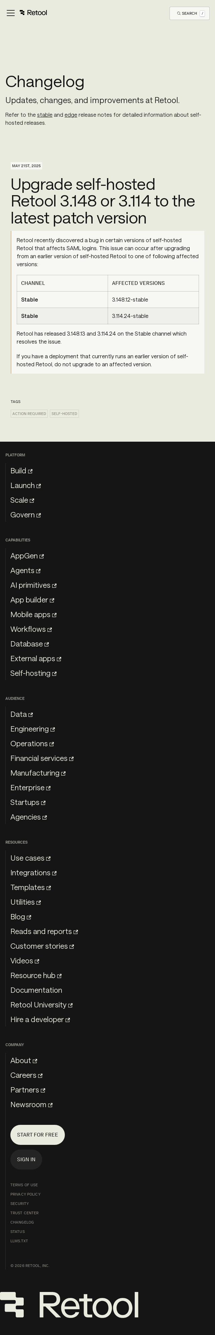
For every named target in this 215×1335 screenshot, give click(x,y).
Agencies (28, 816)
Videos (24, 960)
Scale (22, 499)
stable (44, 114)
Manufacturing (38, 772)
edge (71, 114)
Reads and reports (44, 931)
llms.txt (19, 1241)
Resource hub (36, 975)
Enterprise (30, 787)
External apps (35, 658)
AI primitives (33, 584)
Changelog (22, 1222)
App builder (32, 599)
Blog (20, 916)
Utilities (25, 901)
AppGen (27, 555)
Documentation (36, 989)
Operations (32, 743)
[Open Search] (191, 13)
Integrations (33, 872)
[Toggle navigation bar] (26, 13)
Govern (25, 514)
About (23, 1060)
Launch (25, 485)
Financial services (42, 758)
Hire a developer (40, 1019)
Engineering (32, 728)
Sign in (26, 1159)
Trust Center (24, 1213)
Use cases (30, 857)
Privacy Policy (25, 1194)
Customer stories (42, 945)
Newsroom (31, 1104)
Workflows (31, 628)
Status (17, 1232)
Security (19, 1204)
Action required (29, 413)
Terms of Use (24, 1185)
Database (29, 643)
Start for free (37, 1135)
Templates (30, 887)
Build (21, 470)
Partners (27, 1089)
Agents (25, 570)
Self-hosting (33, 673)
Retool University (41, 1004)
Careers (26, 1074)
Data (21, 714)
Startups (27, 802)
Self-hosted (64, 413)
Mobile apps (33, 614)
